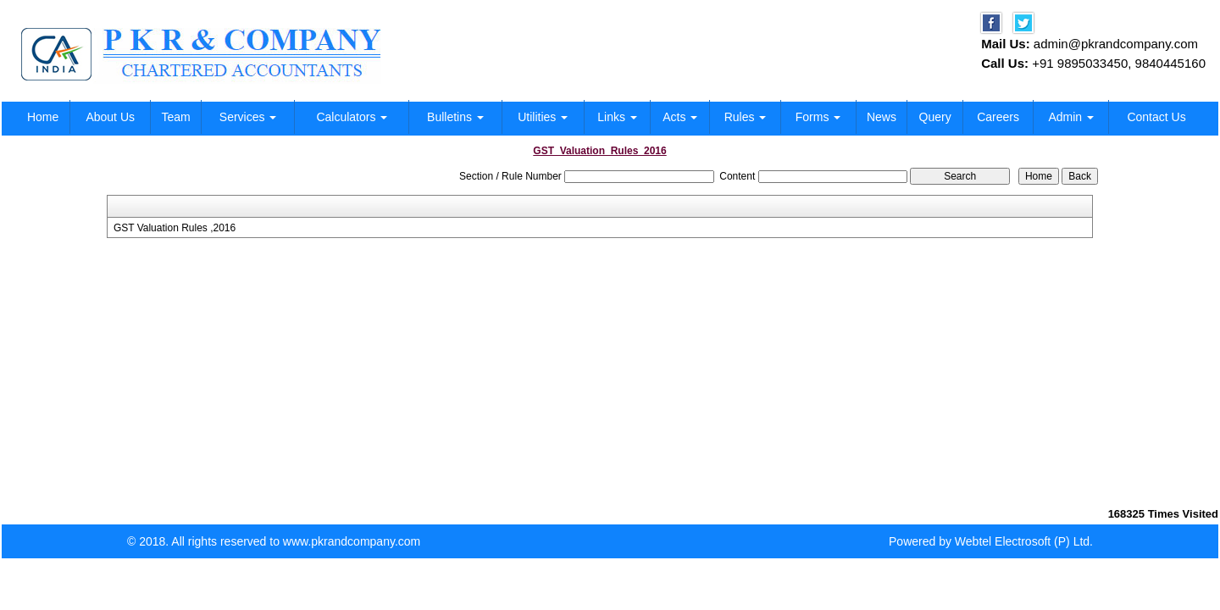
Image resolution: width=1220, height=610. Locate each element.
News (881, 117)
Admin (1071, 117)
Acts (680, 117)
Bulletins (455, 117)
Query (935, 117)
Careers (998, 117)
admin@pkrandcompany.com (1116, 43)
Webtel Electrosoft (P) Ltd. (1024, 541)
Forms (818, 117)
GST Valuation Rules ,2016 (175, 228)
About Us (110, 117)
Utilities (543, 117)
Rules (745, 117)
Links (617, 117)
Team (175, 117)
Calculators (351, 117)
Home (42, 117)
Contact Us (1156, 117)
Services (248, 117)
